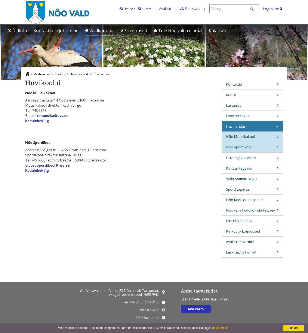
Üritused (129, 9)
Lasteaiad (252, 107)
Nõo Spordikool (252, 148)
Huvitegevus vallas (252, 159)
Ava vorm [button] (196, 309)
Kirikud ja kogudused (252, 232)
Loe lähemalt (219, 328)
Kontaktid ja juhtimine (56, 30)
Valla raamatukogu (252, 180)
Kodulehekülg (37, 120)
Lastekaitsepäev (252, 222)
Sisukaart (192, 8)
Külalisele (218, 30)
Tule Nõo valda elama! (178, 30)
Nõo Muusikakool (252, 138)
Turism (146, 9)
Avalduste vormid (252, 243)
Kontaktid (252, 86)
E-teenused (133, 30)
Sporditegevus (252, 190)
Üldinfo (17, 30)
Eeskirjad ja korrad (252, 253)
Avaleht (165, 8)
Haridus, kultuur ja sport (71, 74)
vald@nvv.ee (150, 310)
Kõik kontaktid (148, 317)
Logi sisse (272, 8)
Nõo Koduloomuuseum (252, 201)
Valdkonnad (99, 30)
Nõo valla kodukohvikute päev (252, 211)
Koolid (252, 96)
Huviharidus (101, 74)
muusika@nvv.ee (53, 115)
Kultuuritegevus (252, 169)
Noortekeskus (252, 117)
